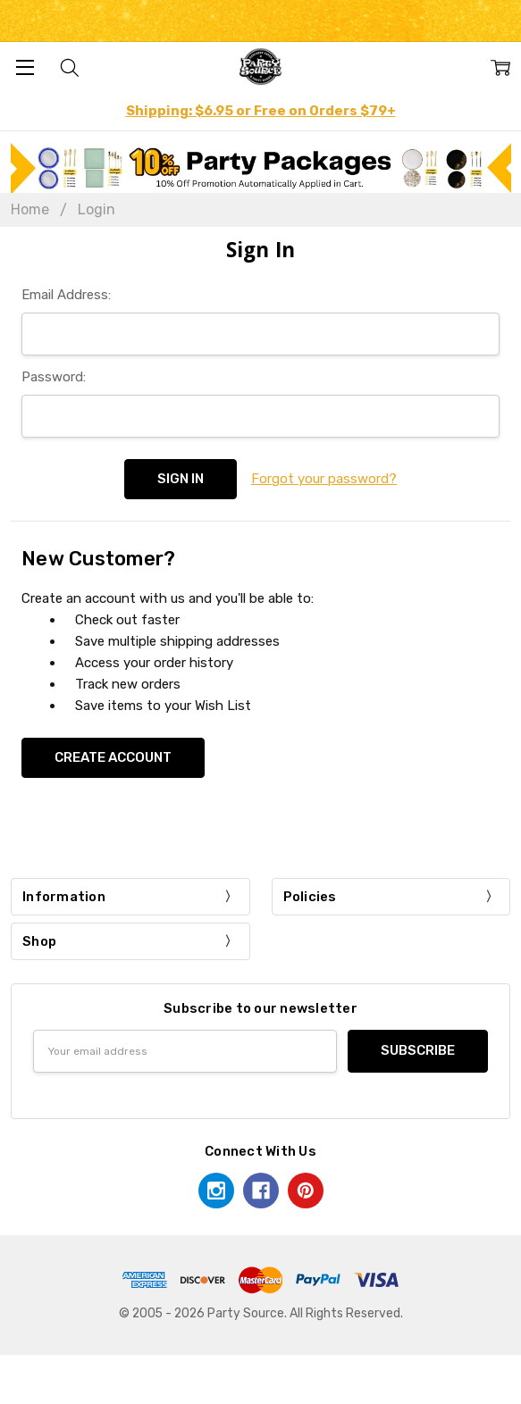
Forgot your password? (324, 479)
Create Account (113, 757)
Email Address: (66, 295)
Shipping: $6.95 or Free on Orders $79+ (261, 111)
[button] (261, 168)
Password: (53, 377)
